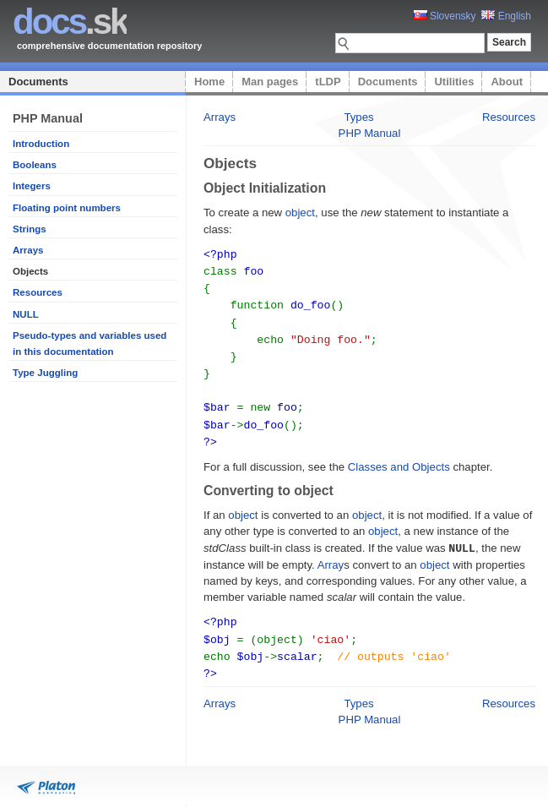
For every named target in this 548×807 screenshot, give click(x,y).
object (300, 212)
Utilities (454, 81)
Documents (38, 81)
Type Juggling (45, 373)
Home (209, 81)
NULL (26, 314)
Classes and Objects (399, 456)
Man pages (269, 81)
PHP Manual (370, 133)
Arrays (28, 250)
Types (358, 117)
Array (331, 554)
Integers (32, 186)
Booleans (35, 165)
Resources (37, 292)
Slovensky (445, 16)
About (507, 81)
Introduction (41, 144)
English (506, 16)
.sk (70, 21)
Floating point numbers (67, 208)
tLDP (327, 81)
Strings (29, 229)
